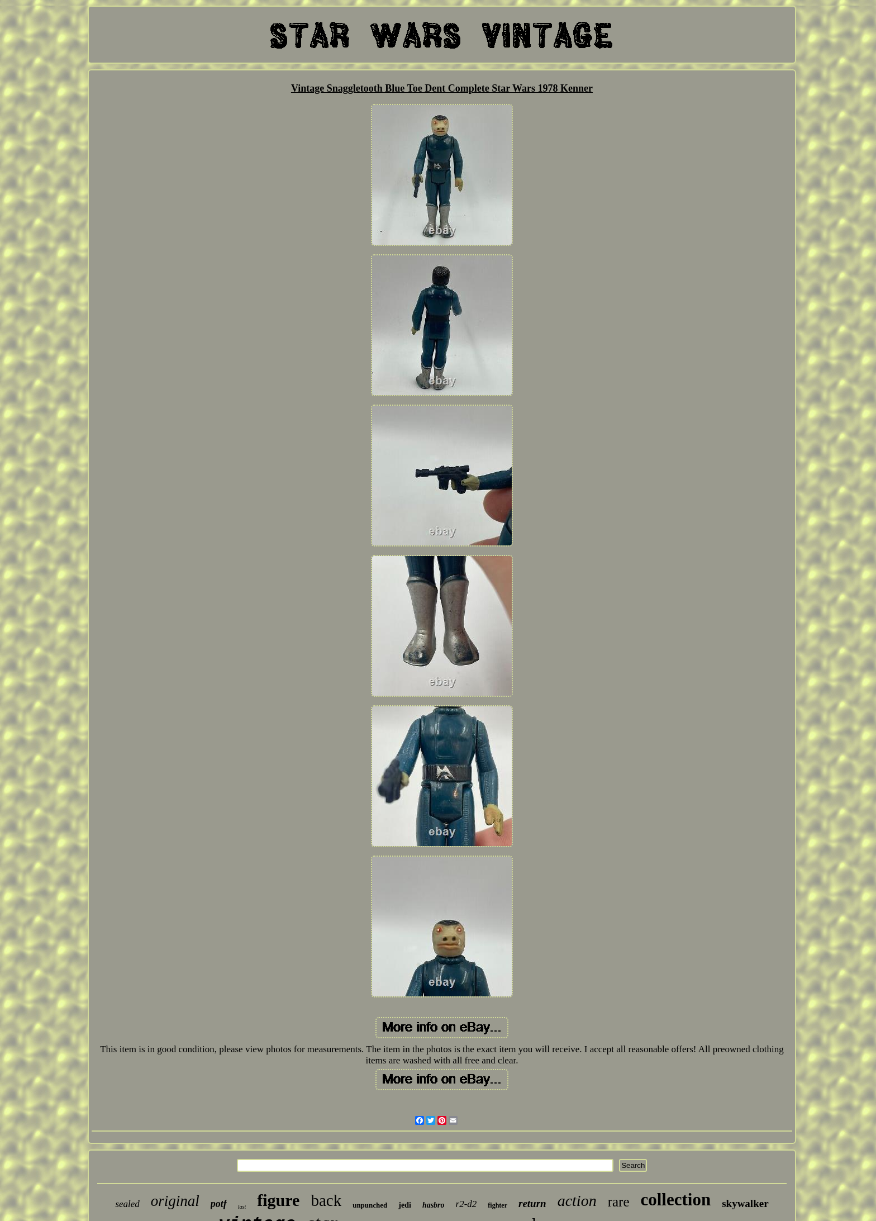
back (326, 1200)
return (532, 1203)
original (175, 1201)
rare (619, 1201)
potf (219, 1203)
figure (278, 1200)
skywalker (745, 1203)
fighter (497, 1205)
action (577, 1200)
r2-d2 (466, 1204)
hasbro (433, 1205)
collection (675, 1199)
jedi (404, 1205)
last (242, 1207)
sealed (127, 1204)
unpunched (370, 1205)
